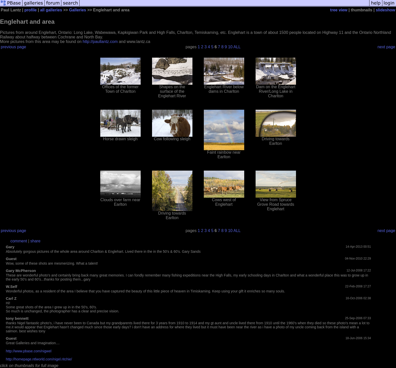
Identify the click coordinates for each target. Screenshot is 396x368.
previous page (13, 47)
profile (30, 10)
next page (386, 47)
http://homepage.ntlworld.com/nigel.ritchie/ (39, 359)
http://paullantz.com (100, 41)
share (35, 241)
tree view (338, 10)
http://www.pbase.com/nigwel (29, 351)
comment (18, 241)
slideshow (385, 10)
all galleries (51, 10)
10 (230, 47)
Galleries (77, 10)
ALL (236, 47)
